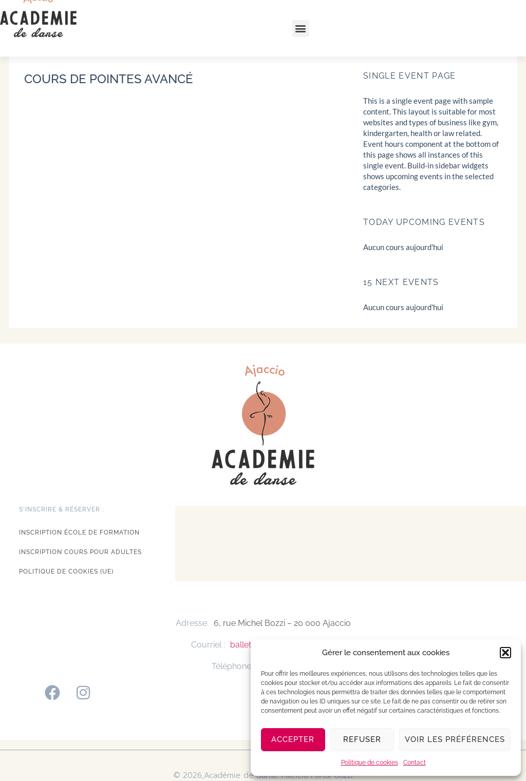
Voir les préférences (455, 739)
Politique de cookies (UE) (66, 571)
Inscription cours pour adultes (80, 552)
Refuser (362, 739)
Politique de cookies (369, 762)
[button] (505, 652)
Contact (414, 762)
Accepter (292, 739)
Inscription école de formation (79, 532)
